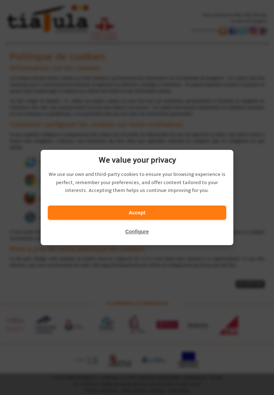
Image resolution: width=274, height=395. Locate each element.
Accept (137, 213)
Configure (137, 231)
